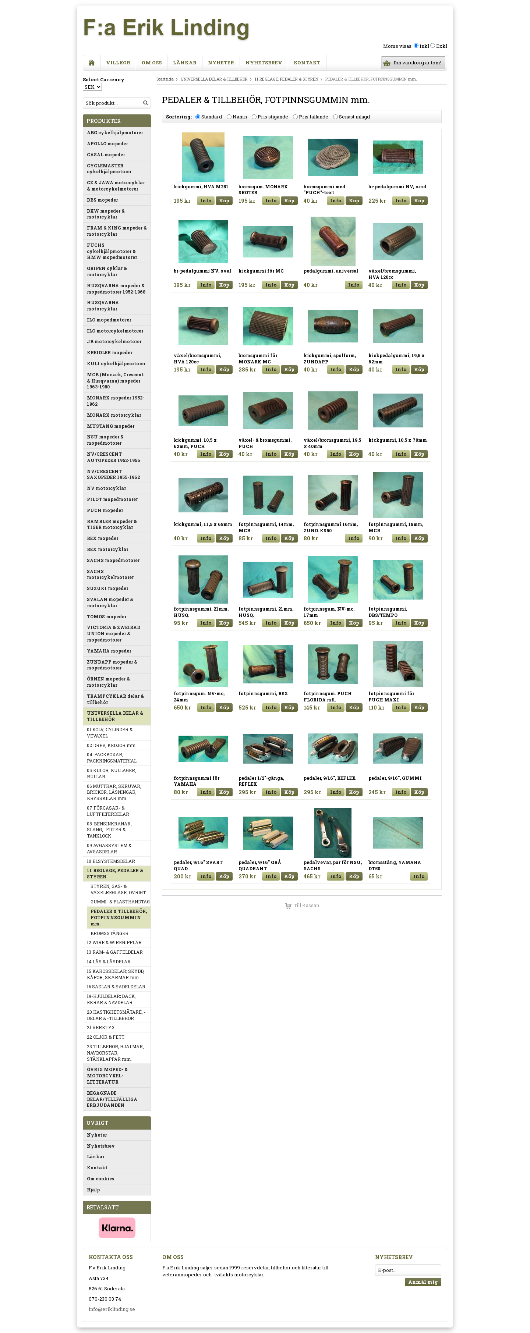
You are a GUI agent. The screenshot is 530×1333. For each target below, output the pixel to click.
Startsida (165, 79)
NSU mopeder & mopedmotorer (105, 440)
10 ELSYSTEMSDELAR (111, 861)
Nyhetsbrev (263, 62)
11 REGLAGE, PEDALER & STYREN (115, 873)
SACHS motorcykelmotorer (110, 574)
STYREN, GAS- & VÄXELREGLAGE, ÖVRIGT (118, 889)
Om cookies (100, 1178)
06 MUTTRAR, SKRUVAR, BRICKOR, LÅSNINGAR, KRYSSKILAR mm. (114, 792)
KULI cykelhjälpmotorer (116, 363)
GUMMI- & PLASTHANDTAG (120, 901)
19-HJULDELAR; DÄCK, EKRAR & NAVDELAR (111, 999)
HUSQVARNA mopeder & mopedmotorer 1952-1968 (116, 288)
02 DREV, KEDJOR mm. (112, 745)
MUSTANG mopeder (110, 426)
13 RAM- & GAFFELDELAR (115, 952)
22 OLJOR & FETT (105, 1037)
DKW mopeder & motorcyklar (106, 214)
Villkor (118, 62)
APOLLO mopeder (107, 143)
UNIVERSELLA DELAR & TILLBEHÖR (115, 716)
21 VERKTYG (100, 1027)
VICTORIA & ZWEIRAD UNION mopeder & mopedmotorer (113, 633)
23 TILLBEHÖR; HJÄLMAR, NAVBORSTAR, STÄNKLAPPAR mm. (115, 1053)
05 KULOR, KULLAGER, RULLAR (111, 773)
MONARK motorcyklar (114, 415)
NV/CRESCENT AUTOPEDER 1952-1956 (113, 457)
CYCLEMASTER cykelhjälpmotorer (109, 169)
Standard (211, 116)
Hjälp (93, 1189)
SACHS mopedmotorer (113, 560)
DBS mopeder (102, 200)
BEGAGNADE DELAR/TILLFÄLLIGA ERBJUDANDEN (112, 1099)
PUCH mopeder (105, 510)
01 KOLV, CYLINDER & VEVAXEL (109, 732)
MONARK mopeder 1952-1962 (115, 401)
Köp (224, 200)
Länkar (185, 62)
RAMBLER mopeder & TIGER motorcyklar (112, 524)
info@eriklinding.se (112, 1309)
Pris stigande (273, 116)
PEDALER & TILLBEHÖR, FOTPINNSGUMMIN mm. (119, 917)
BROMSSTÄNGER (109, 933)
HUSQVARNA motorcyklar (103, 305)
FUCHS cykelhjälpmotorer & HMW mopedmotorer (112, 251)
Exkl (441, 46)
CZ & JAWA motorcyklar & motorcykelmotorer (116, 185)
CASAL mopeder (106, 154)
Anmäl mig (423, 1282)
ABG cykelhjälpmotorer (115, 132)
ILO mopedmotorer (109, 320)
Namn (240, 116)
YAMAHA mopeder (109, 651)
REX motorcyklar (107, 549)
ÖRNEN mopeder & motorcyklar (108, 682)
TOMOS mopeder (106, 616)
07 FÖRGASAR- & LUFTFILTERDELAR (108, 811)
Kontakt (307, 62)
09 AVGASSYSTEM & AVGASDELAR (109, 848)
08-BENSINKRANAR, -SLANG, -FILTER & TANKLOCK (111, 830)
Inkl (424, 46)
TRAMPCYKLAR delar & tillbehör (115, 699)
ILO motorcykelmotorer (115, 331)
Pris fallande (313, 116)
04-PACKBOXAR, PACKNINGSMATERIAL (112, 757)
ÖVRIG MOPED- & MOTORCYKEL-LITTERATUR (107, 1075)
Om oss (152, 62)
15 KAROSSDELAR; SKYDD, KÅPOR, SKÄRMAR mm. (115, 974)
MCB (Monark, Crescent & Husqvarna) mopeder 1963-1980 (115, 381)
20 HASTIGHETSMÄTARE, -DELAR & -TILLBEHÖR (116, 1015)
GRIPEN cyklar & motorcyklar (107, 271)
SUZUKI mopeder (107, 588)
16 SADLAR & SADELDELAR (116, 986)
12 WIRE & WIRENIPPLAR (114, 942)
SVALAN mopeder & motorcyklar (110, 602)
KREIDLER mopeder (109, 352)
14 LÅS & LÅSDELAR (109, 961)
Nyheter (221, 62)
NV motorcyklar (106, 488)
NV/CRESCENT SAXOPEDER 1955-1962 (113, 474)
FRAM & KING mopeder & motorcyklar (117, 231)
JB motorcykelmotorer (114, 341)
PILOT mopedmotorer (112, 499)
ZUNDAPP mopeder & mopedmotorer (112, 665)
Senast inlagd (354, 116)
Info (205, 200)
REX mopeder (102, 538)
